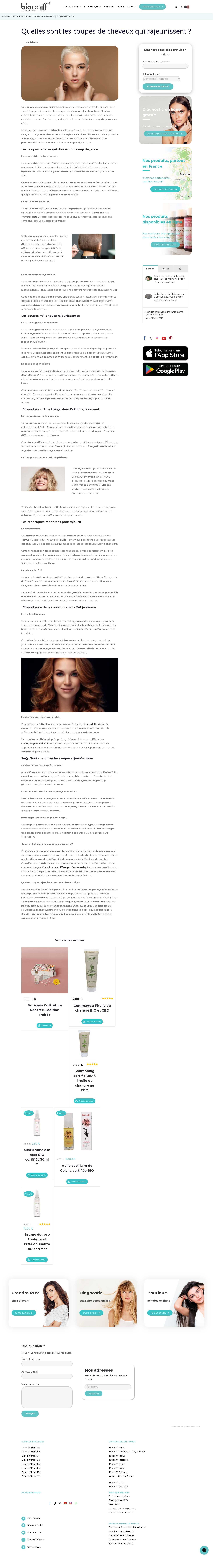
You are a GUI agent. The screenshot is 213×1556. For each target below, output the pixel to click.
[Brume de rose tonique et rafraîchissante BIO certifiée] (36, 1203)
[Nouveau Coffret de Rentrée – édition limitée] (44, 970)
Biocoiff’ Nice (116, 1464)
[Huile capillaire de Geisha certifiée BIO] (77, 1130)
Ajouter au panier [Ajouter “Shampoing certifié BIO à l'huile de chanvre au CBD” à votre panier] (86, 1101)
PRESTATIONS (72, 6)
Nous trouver (33, 1518)
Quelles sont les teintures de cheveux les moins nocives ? (169, 277)
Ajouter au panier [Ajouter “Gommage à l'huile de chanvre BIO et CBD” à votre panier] (94, 1021)
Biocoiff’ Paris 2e (31, 1447)
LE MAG (132, 6)
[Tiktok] (55, 1503)
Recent (165, 268)
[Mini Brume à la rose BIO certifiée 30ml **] (36, 1122)
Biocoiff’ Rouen (117, 1468)
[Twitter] (60, 1502)
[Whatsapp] (76, 1503)
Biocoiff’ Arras (116, 1447)
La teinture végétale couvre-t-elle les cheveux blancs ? (169, 295)
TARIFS (120, 6)
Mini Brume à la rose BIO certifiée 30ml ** (37, 1157)
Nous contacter (35, 1525)
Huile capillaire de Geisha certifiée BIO (77, 1168)
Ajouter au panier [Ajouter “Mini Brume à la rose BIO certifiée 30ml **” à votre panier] (38, 1175)
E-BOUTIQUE (92, 6)
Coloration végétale (120, 1496)
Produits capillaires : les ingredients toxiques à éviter (164, 313)
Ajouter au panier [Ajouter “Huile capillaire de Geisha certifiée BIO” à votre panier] (78, 1181)
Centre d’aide (34, 1547)
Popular (150, 268)
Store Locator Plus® (193, 1426)
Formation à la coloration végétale (128, 1527)
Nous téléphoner (35, 1539)
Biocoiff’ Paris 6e (31, 1455)
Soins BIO (114, 1504)
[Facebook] (49, 1503)
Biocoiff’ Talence (118, 1472)
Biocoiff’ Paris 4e (31, 1451)
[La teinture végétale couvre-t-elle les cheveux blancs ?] (148, 295)
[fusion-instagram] (157, 338)
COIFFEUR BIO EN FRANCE (122, 1441)
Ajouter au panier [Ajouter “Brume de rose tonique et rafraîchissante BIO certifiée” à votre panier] (38, 1259)
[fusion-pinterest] (171, 338)
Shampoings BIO (118, 1500)
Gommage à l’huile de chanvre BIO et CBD (92, 1008)
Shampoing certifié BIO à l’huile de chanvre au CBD (85, 1080)
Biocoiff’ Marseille (119, 1459)
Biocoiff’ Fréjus (117, 1455)
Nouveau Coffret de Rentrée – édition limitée (45, 1010)
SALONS (109, 6)
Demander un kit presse (122, 1539)
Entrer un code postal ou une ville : (108, 1374)
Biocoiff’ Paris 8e (31, 1459)
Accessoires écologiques (122, 1508)
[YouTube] (65, 1503)
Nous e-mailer (34, 1532)
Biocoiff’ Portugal (118, 1486)
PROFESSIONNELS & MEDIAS (124, 1523)
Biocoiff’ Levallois (31, 1476)
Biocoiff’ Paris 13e (31, 1468)
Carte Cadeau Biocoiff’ (121, 1512)
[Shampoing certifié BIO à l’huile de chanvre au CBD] (84, 1043)
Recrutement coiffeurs (121, 1535)
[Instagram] (70, 1502)
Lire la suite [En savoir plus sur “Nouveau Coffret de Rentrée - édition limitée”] (46, 1025)
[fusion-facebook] (145, 337)
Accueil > (7, 16)
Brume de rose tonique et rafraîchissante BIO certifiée (37, 1242)
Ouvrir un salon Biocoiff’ (122, 1531)
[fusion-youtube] (164, 338)
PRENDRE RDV (151, 6)
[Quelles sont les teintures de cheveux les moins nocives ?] (148, 277)
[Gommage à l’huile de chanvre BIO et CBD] (92, 970)
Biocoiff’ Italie (116, 1482)
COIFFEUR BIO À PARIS (32, 1441)
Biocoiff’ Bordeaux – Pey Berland (127, 1451)
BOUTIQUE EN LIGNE (119, 1492)
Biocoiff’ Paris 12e (31, 1464)
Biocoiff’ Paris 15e (31, 1472)
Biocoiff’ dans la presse (121, 1543)
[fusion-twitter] (151, 338)
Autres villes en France (121, 1476)
